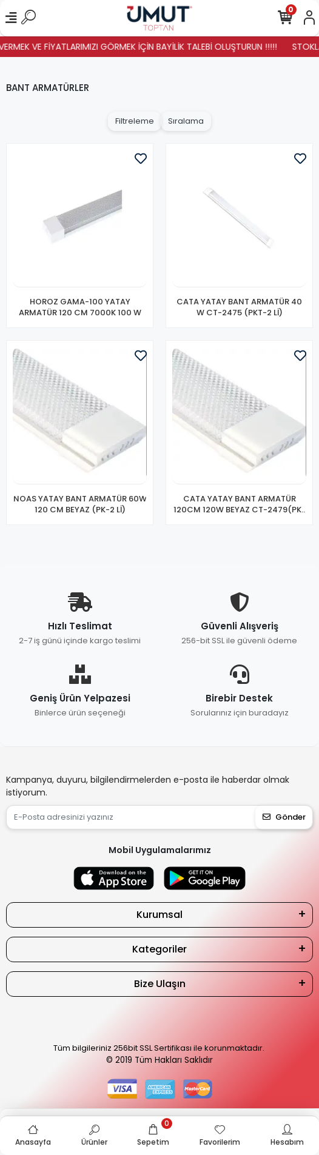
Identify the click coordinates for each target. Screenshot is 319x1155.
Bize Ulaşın (160, 984)
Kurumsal (159, 915)
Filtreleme (134, 121)
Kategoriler (159, 949)
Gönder (284, 817)
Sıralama (186, 121)
